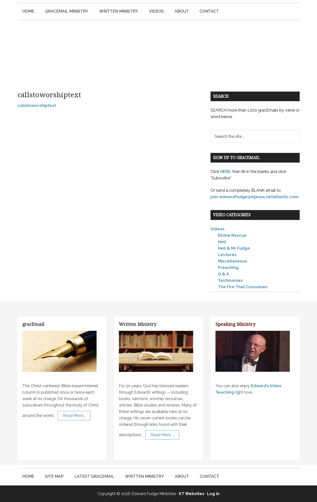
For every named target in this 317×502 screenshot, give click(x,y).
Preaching (228, 267)
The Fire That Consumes (242, 287)
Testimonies (230, 280)
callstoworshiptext (36, 105)
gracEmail (33, 324)
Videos (218, 229)
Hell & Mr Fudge (234, 248)
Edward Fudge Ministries (158, 51)
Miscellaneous (232, 261)
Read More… (74, 415)
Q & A (223, 274)
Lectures (227, 254)
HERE (225, 171)
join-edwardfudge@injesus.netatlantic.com (255, 196)
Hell (222, 241)
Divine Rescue (232, 235)
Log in (213, 493)
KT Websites (191, 493)
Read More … (162, 434)
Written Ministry (137, 324)
